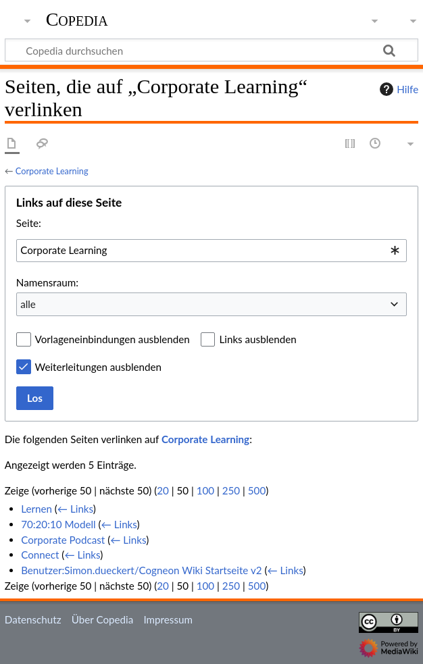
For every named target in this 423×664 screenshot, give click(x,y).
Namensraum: (47, 282)
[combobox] (211, 250)
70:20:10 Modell (58, 524)
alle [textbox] (28, 304)
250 (231, 490)
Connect (40, 554)
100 (205, 490)
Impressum (168, 619)
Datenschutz (33, 619)
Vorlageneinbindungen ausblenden (112, 339)
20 (163, 490)
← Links (75, 509)
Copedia (77, 19)
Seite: (28, 223)
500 (257, 490)
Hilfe (397, 89)
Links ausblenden (257, 339)
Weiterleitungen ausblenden (98, 367)
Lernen (36, 509)
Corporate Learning (52, 170)
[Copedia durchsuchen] (211, 50)
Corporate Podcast (63, 540)
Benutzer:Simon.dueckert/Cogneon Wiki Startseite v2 (141, 570)
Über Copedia (102, 619)
